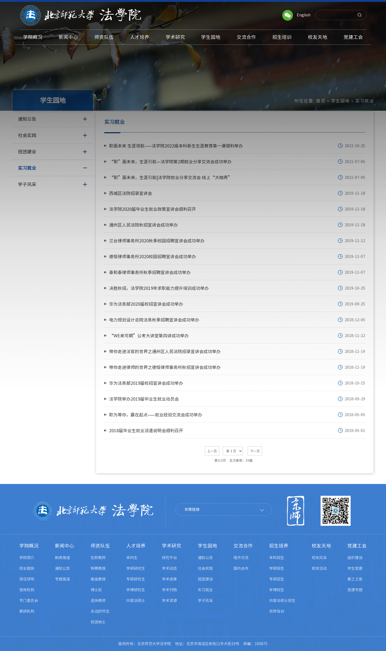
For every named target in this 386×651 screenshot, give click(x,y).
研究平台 (169, 558)
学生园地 (340, 101)
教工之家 (354, 579)
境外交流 (240, 558)
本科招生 (276, 558)
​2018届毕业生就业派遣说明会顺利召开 (146, 430)
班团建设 (205, 579)
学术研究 (171, 545)
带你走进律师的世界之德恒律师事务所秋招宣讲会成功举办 (165, 367)
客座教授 (98, 579)
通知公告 (62, 568)
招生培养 (278, 545)
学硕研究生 (135, 568)
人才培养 (136, 545)
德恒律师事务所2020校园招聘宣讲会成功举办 (152, 256)
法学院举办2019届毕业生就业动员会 (144, 399)
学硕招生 (276, 568)
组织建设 (354, 558)
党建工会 (357, 545)
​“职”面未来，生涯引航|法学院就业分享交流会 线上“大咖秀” (170, 177)
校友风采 (319, 558)
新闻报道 (62, 558)
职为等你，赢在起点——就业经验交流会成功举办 (155, 415)
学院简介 (26, 558)
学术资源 (169, 600)
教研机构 (26, 611)
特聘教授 (98, 568)
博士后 (96, 590)
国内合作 (240, 568)
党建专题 (354, 590)
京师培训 (276, 611)
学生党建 (354, 568)
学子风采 (205, 600)
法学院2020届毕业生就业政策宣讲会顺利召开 (152, 209)
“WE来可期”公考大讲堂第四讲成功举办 (149, 336)
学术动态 (169, 568)
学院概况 (29, 545)
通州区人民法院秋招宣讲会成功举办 (143, 225)
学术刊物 (169, 590)
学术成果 (169, 579)
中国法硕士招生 (282, 600)
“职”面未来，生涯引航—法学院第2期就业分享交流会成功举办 (170, 162)
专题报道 (62, 579)
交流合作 (243, 545)
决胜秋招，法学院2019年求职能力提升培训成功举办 (159, 288)
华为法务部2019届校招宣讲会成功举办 (146, 383)
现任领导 (26, 579)
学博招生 (276, 590)
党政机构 (26, 590)
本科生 (132, 558)
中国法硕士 (135, 600)
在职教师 (98, 558)
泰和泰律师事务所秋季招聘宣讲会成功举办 (150, 272)
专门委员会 (28, 600)
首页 (320, 101)
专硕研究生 (135, 579)
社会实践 (205, 568)
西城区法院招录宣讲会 (130, 193)
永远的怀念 (100, 611)
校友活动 (319, 568)
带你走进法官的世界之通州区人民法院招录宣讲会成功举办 (165, 351)
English (303, 15)
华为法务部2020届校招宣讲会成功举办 (146, 304)
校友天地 (321, 545)
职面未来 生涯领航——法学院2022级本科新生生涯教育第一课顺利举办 (176, 146)
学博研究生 (135, 590)
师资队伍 (100, 545)
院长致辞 (26, 568)
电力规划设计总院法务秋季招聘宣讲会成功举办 (154, 320)
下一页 (255, 451)
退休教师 (98, 600)
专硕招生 (276, 579)
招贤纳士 (98, 622)
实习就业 (205, 590)
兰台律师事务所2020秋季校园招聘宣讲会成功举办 (157, 241)
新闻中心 (64, 545)
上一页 (212, 451)
